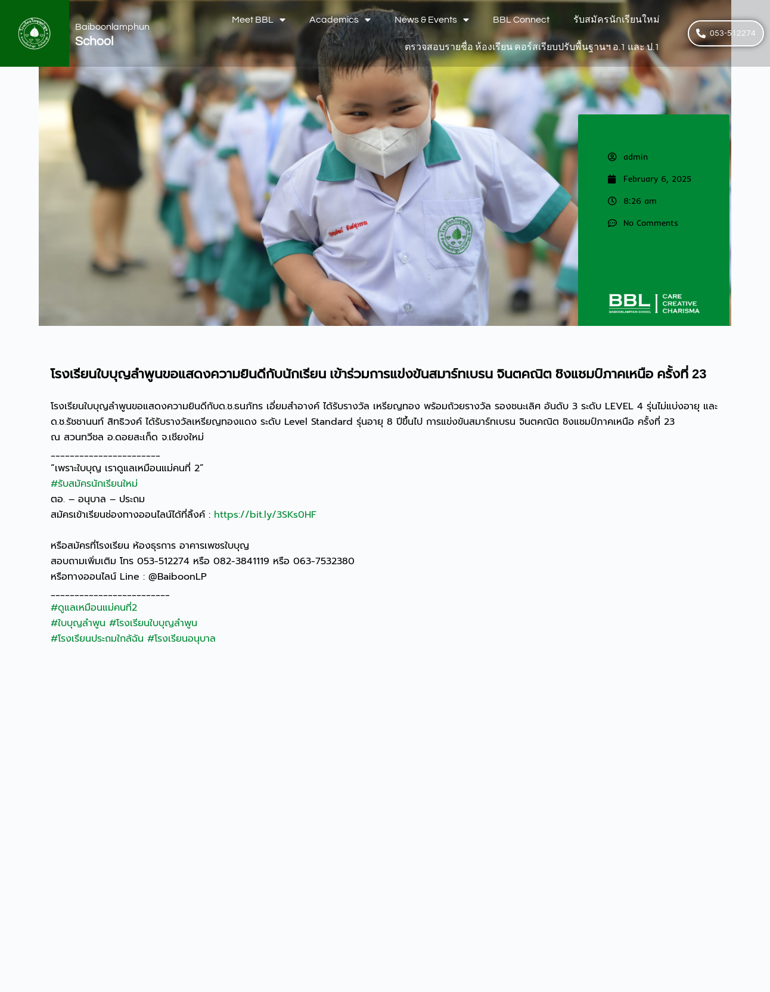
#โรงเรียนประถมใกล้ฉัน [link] (97, 639)
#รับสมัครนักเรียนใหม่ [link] (94, 484)
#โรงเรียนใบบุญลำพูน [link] (153, 623)
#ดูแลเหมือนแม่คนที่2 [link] (94, 608)
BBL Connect (521, 19)
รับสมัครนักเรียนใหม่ (616, 19)
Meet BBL (258, 19)
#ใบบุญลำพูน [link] (78, 623)
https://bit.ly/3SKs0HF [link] (265, 515)
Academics (340, 19)
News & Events (432, 19)
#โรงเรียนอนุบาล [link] (181, 639)
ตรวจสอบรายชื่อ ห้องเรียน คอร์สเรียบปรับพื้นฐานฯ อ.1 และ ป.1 (532, 47)
